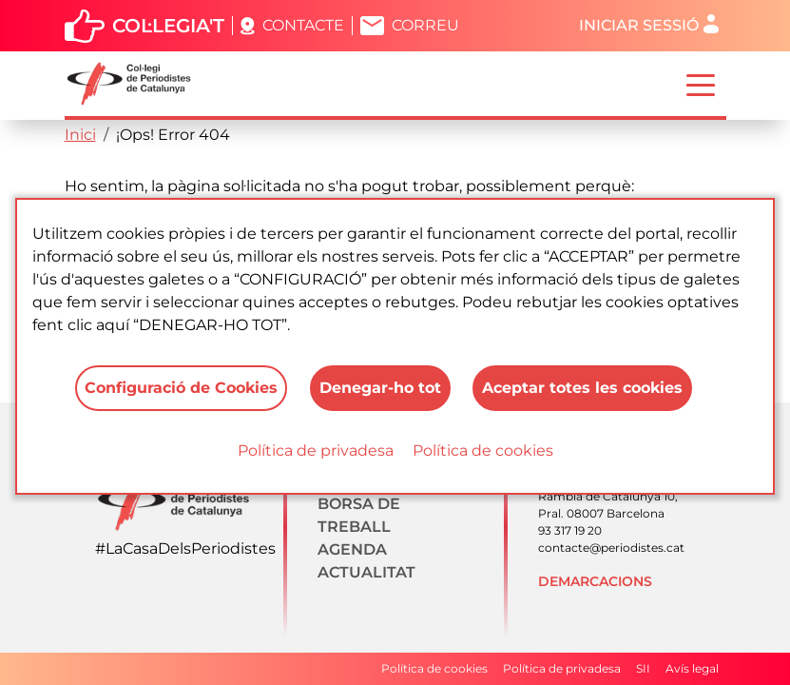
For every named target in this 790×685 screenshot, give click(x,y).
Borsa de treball (359, 515)
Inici (80, 135)
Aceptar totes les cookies (583, 388)
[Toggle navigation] (700, 83)
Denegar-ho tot (380, 388)
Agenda (352, 549)
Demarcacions (595, 581)
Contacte (303, 25)
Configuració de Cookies (181, 388)
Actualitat (366, 572)
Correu (425, 25)
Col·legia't (168, 25)
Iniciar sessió (639, 25)
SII (643, 668)
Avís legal (692, 668)
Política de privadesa (316, 450)
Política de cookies (483, 450)
